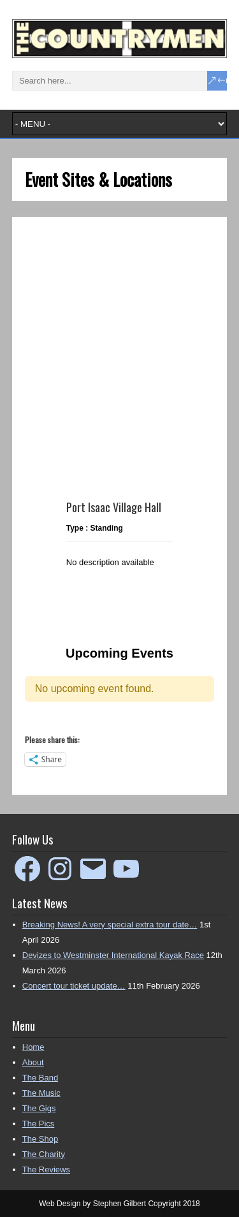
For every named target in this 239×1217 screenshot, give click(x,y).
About (33, 1062)
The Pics (38, 1123)
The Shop (40, 1139)
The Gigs (39, 1108)
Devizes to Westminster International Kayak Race (113, 955)
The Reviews (46, 1169)
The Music (41, 1093)
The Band (40, 1077)
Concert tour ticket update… (74, 986)
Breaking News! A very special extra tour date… (110, 924)
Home (33, 1047)
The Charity (43, 1154)
